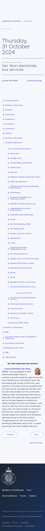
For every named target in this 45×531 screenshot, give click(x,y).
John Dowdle (15, 238)
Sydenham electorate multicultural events (18, 248)
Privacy (15, 523)
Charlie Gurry (15, 167)
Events (23, 496)
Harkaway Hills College (19, 323)
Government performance (20, 149)
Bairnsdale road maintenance (22, 215)
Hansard (28, 21)
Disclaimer (24, 523)
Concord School (16, 309)
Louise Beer (15, 153)
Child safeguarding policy (12, 526)
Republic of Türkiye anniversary (23, 204)
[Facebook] (41, 503)
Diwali (12, 219)
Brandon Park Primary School (22, 263)
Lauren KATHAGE (24, 293)
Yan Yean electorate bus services (23, 287)
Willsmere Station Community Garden (25, 177)
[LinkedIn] (16, 503)
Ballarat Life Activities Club (21, 268)
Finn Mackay (15, 193)
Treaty (12, 243)
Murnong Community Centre (21, 304)
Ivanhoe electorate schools (20, 233)
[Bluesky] (16, 506)
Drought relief (15, 158)
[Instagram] (29, 503)
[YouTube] (3, 506)
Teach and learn (9, 496)
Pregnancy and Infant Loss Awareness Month (20, 198)
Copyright (6, 523)
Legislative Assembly (11, 21)
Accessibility (30, 526)
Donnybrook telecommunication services (23, 298)
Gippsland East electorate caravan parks (20, 209)
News (29, 490)
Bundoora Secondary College (21, 313)
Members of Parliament (13, 490)
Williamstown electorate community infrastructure (24, 187)
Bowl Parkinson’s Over (19, 254)
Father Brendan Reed (18, 182)
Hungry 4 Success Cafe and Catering (24, 259)
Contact (32, 496)
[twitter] (3, 503)
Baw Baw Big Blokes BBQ (20, 224)
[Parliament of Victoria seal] (8, 476)
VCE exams (14, 318)
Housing (13, 172)
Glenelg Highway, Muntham (21, 163)
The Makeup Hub (17, 229)
